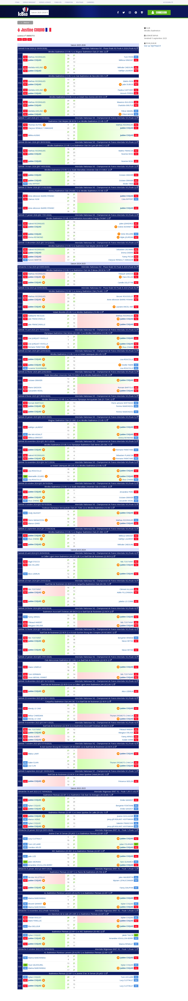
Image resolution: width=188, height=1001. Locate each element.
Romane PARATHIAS (36, 347)
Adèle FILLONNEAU (125, 592)
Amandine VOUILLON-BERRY (40, 865)
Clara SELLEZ (127, 277)
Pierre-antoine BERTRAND (122, 403)
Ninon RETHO (127, 641)
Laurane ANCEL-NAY (124, 307)
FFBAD (17, 2)
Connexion (159, 12)
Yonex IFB (57, 2)
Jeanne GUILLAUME (125, 816)
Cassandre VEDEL (35, 390)
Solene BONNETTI (125, 227)
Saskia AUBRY (34, 736)
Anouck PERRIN (126, 93)
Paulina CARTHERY (125, 90)
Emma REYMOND (35, 237)
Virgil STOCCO (34, 561)
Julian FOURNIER (126, 844)
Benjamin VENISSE (125, 638)
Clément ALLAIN (126, 589)
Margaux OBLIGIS (35, 625)
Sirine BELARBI (127, 234)
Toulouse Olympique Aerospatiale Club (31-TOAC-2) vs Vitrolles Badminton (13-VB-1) (78, 508)
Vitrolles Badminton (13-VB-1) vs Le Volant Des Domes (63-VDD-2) (78, 97)
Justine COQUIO (34, 60)
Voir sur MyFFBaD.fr (152, 46)
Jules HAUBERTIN (126, 877)
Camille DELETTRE (125, 282)
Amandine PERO (126, 492)
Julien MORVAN (34, 862)
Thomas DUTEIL (35, 125)
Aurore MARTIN (34, 260)
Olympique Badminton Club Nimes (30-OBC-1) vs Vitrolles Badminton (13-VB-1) (78, 333)
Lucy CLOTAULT (35, 838)
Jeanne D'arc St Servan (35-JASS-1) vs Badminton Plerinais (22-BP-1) (78, 833)
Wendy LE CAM (34, 708)
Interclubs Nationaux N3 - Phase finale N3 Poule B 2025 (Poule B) (109, 267)
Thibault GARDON (125, 274)
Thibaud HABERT (35, 622)
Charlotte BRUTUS (125, 105)
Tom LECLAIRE (34, 844)
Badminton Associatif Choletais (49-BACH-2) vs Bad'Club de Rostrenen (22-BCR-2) (78, 611)
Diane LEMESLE (34, 667)
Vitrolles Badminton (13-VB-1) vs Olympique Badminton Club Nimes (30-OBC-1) (78, 444)
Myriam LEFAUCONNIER (123, 880)
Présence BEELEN (125, 781)
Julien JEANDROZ (126, 223)
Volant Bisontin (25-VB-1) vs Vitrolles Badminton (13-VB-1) (78, 312)
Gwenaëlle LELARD (36, 476)
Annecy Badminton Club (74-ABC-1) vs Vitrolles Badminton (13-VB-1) (78, 190)
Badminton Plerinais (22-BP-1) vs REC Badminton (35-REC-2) (78, 931)
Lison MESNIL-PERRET (37, 677)
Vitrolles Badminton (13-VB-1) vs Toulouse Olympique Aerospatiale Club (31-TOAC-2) (78, 399)
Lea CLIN (32, 765)
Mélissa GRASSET (126, 60)
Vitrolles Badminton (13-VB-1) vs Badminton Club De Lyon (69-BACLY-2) (78, 145)
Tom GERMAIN (34, 674)
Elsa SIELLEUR (34, 926)
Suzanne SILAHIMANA (37, 368)
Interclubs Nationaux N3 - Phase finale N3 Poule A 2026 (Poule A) (110, 48)
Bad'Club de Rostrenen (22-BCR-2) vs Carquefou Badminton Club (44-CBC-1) (78, 584)
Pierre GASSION (34, 387)
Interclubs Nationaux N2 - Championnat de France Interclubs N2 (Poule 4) (106, 553)
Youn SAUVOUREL (35, 965)
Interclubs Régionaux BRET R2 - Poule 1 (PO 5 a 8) (116, 791)
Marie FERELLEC (35, 920)
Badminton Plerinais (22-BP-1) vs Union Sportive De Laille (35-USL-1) (78, 812)
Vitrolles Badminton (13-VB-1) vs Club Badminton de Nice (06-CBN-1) (78, 76)
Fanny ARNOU (34, 617)
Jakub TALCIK (127, 935)
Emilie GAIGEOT (126, 800)
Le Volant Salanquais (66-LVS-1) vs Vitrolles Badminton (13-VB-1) (78, 465)
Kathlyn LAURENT (126, 70)
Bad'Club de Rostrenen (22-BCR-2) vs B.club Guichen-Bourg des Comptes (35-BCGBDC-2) (78, 632)
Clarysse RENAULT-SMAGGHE (40, 128)
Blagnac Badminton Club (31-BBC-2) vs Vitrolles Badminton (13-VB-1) (78, 420)
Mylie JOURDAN (126, 237)
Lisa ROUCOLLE (126, 359)
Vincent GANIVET (35, 903)
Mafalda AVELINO (35, 67)
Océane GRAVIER (126, 175)
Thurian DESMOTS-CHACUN (121, 715)
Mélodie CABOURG (125, 67)
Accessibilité (168, 2)
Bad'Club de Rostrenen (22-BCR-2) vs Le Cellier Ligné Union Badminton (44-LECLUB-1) (78, 684)
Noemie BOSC (127, 154)
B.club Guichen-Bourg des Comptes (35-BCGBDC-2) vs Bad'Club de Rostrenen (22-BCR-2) (78, 747)
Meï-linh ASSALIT (35, 434)
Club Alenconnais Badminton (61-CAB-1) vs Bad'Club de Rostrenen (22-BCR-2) (78, 660)
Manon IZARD (34, 523)
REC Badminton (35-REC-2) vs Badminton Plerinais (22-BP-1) (78, 851)
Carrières (90, 2)
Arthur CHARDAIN (35, 715)
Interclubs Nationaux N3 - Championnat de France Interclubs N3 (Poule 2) (106, 118)
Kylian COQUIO (34, 805)
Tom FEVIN (128, 57)
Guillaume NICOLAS (36, 315)
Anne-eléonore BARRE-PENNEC (41, 196)
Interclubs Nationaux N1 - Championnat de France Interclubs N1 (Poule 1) (106, 771)
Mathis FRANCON (126, 150)
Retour (26, 22)
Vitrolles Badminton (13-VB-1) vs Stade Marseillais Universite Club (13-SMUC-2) (78, 170)
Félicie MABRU (127, 111)
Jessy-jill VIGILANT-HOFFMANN (120, 819)
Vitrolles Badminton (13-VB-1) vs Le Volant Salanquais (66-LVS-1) (78, 354)
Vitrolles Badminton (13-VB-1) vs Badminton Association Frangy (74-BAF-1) (78, 218)
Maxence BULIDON (125, 102)
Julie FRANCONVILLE (36, 319)
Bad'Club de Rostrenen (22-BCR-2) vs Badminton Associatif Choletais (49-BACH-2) (78, 726)
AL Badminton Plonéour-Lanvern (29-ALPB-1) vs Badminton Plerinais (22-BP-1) (78, 893)
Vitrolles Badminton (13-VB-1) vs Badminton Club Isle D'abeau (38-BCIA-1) (78, 270)
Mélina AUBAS (34, 135)
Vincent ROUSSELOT (124, 296)
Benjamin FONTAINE (124, 805)
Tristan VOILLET (35, 917)
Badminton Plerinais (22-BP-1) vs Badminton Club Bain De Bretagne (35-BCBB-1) (78, 795)
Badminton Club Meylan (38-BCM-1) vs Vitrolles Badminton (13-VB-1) (78, 121)
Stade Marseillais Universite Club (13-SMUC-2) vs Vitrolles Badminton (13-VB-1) (78, 375)
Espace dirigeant (29, 2)
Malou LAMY (33, 753)
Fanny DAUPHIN (126, 888)
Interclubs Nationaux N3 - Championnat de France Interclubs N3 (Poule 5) (106, 330)
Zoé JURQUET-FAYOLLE (38, 338)
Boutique (79, 2)
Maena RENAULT (126, 944)
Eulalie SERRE (127, 740)
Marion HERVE (34, 819)
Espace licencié (45, 2)
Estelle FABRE (127, 365)
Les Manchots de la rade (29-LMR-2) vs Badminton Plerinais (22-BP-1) (78, 914)
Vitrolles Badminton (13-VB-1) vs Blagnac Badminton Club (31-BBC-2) (78, 51)
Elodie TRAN (128, 183)
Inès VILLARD (33, 565)
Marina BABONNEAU (37, 898)
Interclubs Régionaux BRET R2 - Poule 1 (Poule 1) (116, 830)
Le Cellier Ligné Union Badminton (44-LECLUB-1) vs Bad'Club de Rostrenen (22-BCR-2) (78, 556)
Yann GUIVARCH (126, 862)
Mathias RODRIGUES (36, 57)
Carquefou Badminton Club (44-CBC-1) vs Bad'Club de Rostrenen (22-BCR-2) (78, 701)
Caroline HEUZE (34, 847)
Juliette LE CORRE (126, 601)
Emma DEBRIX (127, 252)
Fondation (69, 2)
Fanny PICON (127, 256)
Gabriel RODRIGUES (36, 223)
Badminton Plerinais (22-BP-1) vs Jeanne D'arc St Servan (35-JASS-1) (78, 973)
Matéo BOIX (128, 81)
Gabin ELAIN (33, 762)
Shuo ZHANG (127, 347)
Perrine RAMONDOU (124, 406)
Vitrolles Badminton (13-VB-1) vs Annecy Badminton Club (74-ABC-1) (78, 291)
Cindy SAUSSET (34, 513)
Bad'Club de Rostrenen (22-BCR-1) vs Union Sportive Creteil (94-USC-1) (78, 774)
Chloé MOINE (127, 114)
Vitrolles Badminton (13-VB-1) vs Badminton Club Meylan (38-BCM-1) (78, 246)
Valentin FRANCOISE (124, 823)
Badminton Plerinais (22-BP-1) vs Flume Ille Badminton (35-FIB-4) (78, 872)
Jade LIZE (32, 856)
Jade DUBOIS (127, 84)
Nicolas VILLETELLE (36, 877)
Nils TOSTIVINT (126, 561)
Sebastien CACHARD (124, 249)
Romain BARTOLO (125, 387)
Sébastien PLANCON (124, 455)
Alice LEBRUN (34, 574)
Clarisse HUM (33, 199)
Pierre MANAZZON (36, 520)
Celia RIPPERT (34, 183)
